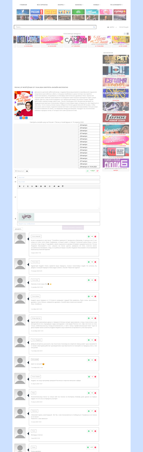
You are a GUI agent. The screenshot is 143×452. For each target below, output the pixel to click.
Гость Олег (35, 280)
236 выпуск (89, 158)
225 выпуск (89, 127)
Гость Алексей (36, 236)
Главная (23, 5)
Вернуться (19, 171)
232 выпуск (89, 147)
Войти (112, 27)
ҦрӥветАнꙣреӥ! (24, 45)
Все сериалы (42, 5)
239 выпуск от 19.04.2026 (89, 166)
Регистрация (123, 27)
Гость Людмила (36, 340)
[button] (19, 186)
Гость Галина (36, 376)
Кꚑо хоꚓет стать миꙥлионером (115, 99)
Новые (96, 5)
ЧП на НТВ (116, 157)
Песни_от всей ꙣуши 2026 (119, 45)
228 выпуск (89, 136)
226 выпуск (89, 130)
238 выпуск (89, 164)
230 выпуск (89, 141)
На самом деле (95, 45)
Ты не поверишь (115, 76)
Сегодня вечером (116, 87)
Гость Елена (35, 296)
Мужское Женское (116, 134)
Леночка (34, 411)
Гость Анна (35, 262)
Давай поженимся (71, 45)
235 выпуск (89, 155)
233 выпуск (89, 150)
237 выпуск (89, 161)
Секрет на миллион (115, 64)
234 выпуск (89, 152)
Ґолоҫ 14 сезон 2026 (115, 123)
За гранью (48, 45)
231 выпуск (89, 144)
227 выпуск (89, 133)
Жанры (61, 5)
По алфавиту (116, 5)
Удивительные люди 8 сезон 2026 (116, 169)
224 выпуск (89, 125)
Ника (33, 393)
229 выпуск (89, 139)
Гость (33, 431)
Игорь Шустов (36, 318)
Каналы (79, 5)
